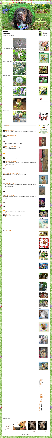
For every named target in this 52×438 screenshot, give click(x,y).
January (41, 401)
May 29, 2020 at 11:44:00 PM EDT (10, 195)
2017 (40, 404)
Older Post (35, 229)
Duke (43, 32)
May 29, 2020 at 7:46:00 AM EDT (12, 146)
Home (19, 229)
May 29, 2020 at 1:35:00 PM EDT (16, 173)
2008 (40, 413)
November (41, 380)
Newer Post (4, 229)
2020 (40, 378)
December (41, 379)
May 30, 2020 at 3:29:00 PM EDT (10, 201)
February (41, 400)
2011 (40, 410)
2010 (40, 411)
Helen (6, 201)
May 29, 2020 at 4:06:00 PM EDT (13, 183)
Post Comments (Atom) (8, 230)
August (41, 383)
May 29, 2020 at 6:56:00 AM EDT (12, 135)
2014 (40, 407)
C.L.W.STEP (6, 161)
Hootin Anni (6, 130)
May (40, 386)
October (41, 381)
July (40, 384)
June (40, 385)
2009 (40, 412)
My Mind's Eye (7, 146)
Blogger (29, 434)
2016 (40, 405)
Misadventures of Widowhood (8, 157)
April (40, 398)
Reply (5, 138)
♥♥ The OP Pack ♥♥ (7, 183)
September (41, 382)
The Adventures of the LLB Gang (9, 173)
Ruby (5, 195)
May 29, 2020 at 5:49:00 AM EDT (11, 130)
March (40, 399)
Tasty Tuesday (41, 392)
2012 (40, 409)
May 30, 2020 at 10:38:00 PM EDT (10, 210)
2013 (40, 408)
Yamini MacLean (7, 135)
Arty (7, 35)
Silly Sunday (41, 396)
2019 (40, 402)
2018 (40, 403)
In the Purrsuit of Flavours (42, 395)
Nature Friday (41, 394)
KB (5, 210)
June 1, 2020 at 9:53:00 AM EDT (9, 214)
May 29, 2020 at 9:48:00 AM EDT (16, 157)
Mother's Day (41, 393)
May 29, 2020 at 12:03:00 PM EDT (12, 161)
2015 (40, 406)
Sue (5, 214)
